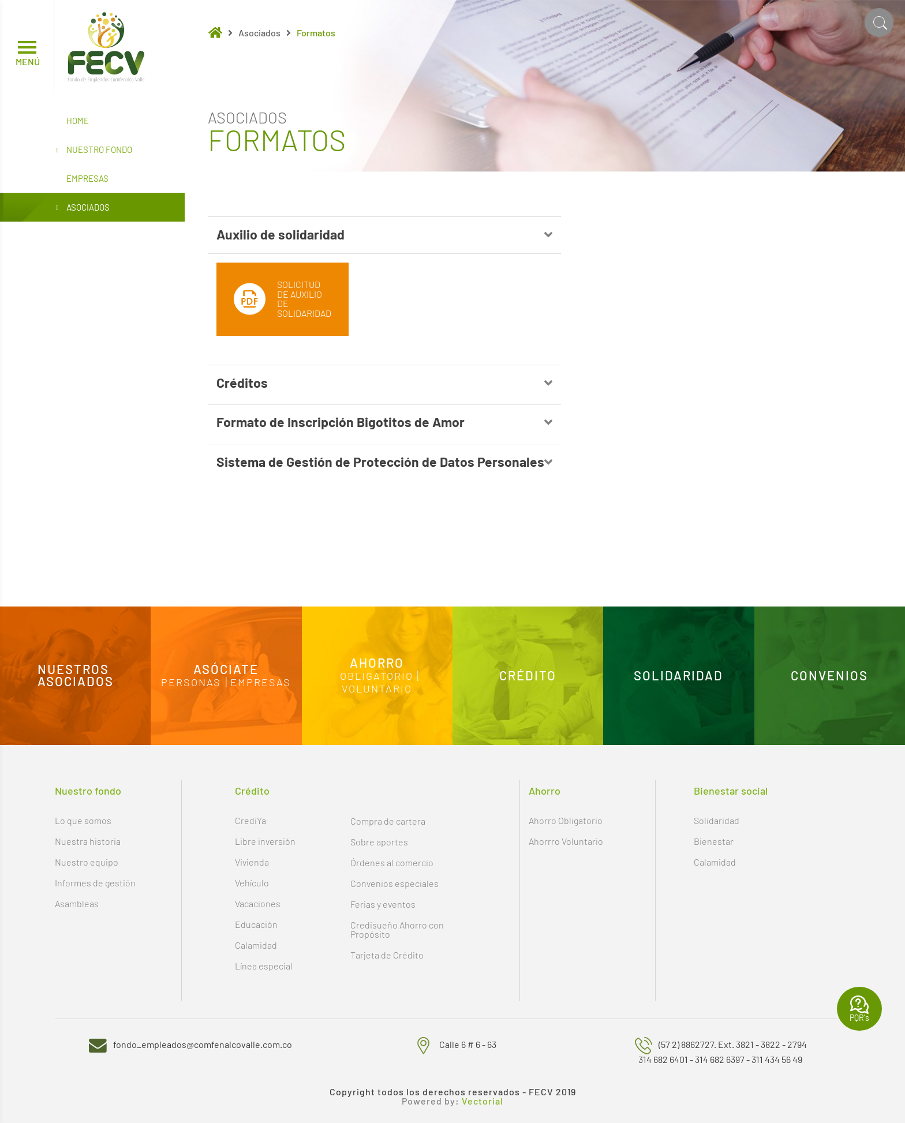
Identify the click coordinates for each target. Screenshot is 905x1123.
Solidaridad (716, 820)
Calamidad (256, 944)
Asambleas (77, 903)
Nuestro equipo (86, 861)
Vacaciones (258, 903)
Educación (256, 924)
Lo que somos (83, 820)
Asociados (83, 208)
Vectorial (482, 1101)
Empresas (87, 178)
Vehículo (252, 882)
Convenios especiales (394, 883)
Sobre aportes (379, 841)
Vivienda (252, 861)
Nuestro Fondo (94, 150)
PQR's (859, 1008)
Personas (191, 682)
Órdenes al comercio (391, 862)
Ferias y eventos (383, 904)
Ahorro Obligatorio (566, 820)
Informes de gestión (95, 882)
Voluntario (377, 689)
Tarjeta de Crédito (387, 954)
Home (77, 120)
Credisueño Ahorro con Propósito (397, 929)
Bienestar (714, 841)
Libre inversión (265, 841)
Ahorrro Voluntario (566, 841)
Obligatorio (376, 676)
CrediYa (250, 820)
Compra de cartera (387, 820)
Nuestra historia (88, 841)
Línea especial (264, 965)
